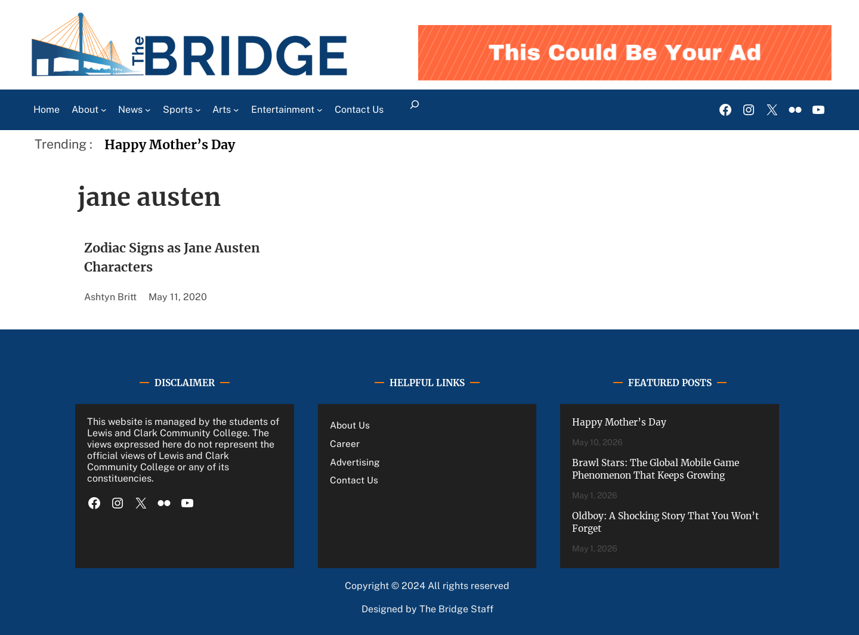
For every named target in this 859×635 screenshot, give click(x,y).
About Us (350, 425)
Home (46, 109)
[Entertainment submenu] (320, 110)
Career (345, 443)
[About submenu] (104, 110)
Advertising (355, 462)
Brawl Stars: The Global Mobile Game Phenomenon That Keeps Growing (655, 469)
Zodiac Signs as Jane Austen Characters (172, 257)
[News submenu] (148, 110)
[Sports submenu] (198, 110)
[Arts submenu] (236, 110)
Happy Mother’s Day (169, 145)
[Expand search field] (414, 110)
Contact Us (354, 479)
